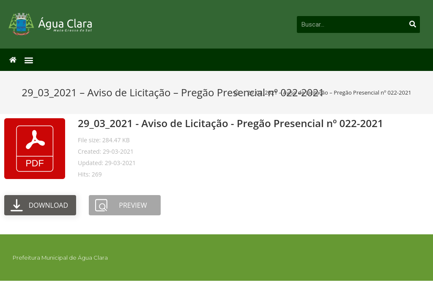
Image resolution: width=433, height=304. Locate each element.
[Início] (236, 92)
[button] (29, 60)
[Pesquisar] (413, 24)
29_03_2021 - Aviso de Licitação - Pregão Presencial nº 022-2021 (230, 123)
